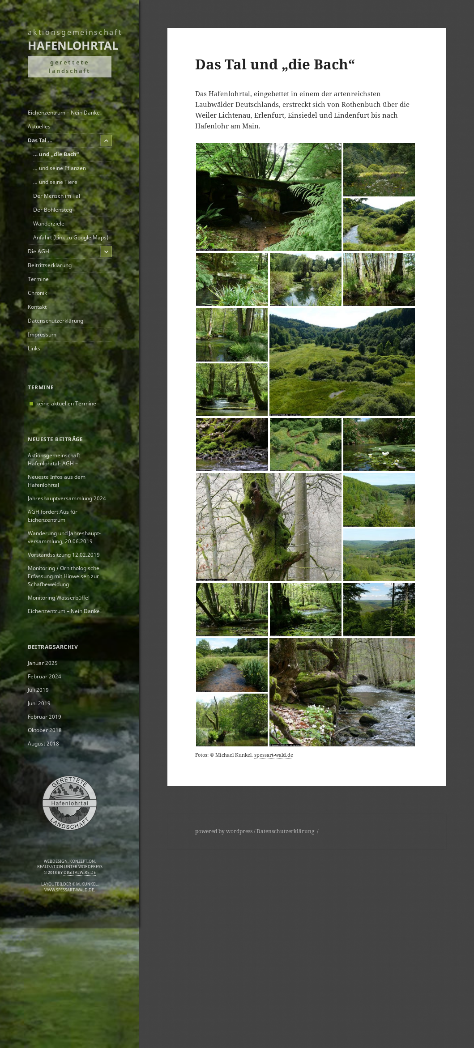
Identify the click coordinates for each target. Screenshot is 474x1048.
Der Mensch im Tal (56, 196)
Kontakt (37, 307)
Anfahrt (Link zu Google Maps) (70, 237)
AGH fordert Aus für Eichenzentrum (52, 516)
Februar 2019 (44, 716)
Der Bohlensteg (52, 209)
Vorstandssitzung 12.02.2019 (64, 554)
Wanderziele (48, 223)
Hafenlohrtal (73, 45)
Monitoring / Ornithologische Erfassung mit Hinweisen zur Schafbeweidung (63, 576)
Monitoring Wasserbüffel (59, 597)
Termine (38, 279)
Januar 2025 (43, 663)
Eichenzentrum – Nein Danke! (65, 112)
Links (34, 348)
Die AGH (38, 251)
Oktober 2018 (45, 730)
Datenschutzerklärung (55, 320)
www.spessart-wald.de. (69, 890)
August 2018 (43, 743)
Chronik (37, 293)
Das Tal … (40, 140)
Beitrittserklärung (50, 265)
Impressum (42, 334)
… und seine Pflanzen (59, 168)
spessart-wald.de (273, 754)
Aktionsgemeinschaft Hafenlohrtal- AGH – (54, 459)
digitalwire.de (80, 872)
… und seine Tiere (55, 182)
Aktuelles (39, 126)
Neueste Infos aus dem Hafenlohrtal (56, 481)
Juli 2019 (38, 690)
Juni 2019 (39, 703)
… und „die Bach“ (56, 154)
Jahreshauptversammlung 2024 (67, 498)
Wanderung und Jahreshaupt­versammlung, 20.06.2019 (64, 537)
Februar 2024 (44, 676)
